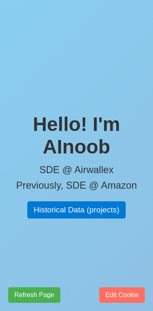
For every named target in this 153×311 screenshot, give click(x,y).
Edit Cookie (122, 294)
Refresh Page (34, 294)
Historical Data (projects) (76, 209)
